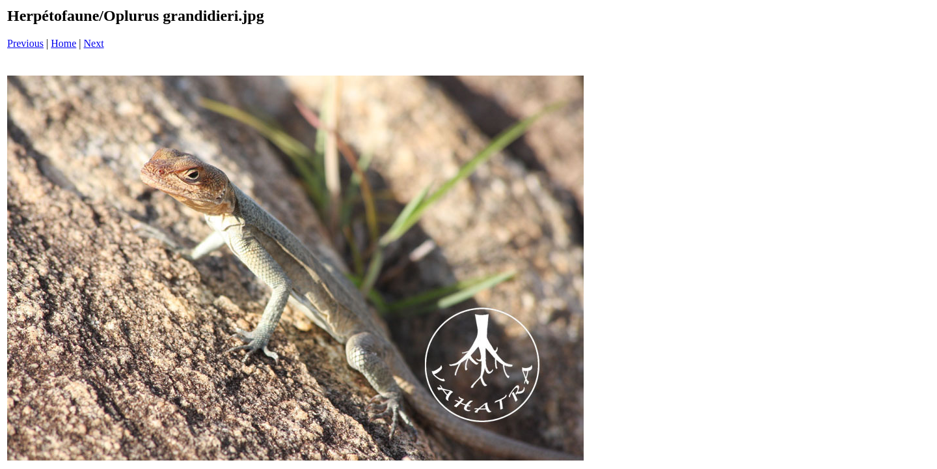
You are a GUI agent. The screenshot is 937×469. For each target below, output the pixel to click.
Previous (25, 43)
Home (63, 43)
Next (94, 43)
